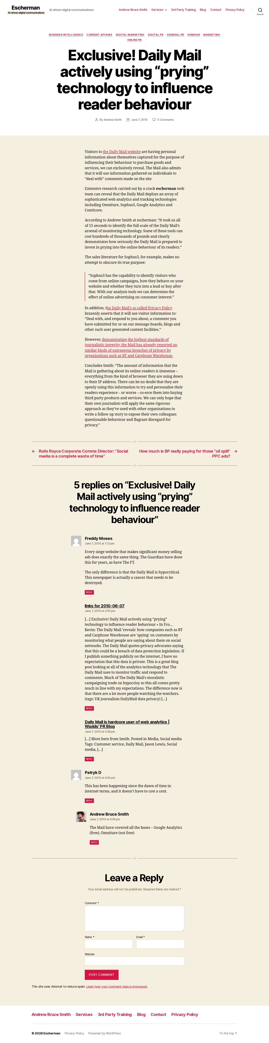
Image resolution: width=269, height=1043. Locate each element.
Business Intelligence (66, 34)
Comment (92, 903)
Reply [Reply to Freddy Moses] (89, 592)
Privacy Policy (235, 9)
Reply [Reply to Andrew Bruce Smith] (94, 842)
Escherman (51, 1033)
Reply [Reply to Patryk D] (89, 800)
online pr (134, 40)
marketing (211, 34)
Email (140, 937)
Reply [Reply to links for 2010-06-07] (89, 708)
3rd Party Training (183, 9)
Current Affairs (99, 34)
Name (89, 937)
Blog (203, 9)
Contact (215, 9)
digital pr (155, 34)
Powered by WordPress (104, 1033)
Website (90, 954)
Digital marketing (130, 34)
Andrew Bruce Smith (133, 9)
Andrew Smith (113, 119)
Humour (194, 34)
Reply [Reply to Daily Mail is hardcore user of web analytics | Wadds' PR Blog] (89, 759)
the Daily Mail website (122, 152)
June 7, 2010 (139, 119)
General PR (175, 34)
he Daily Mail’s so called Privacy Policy (139, 308)
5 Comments (165, 119)
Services (157, 9)
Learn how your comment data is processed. (116, 986)
